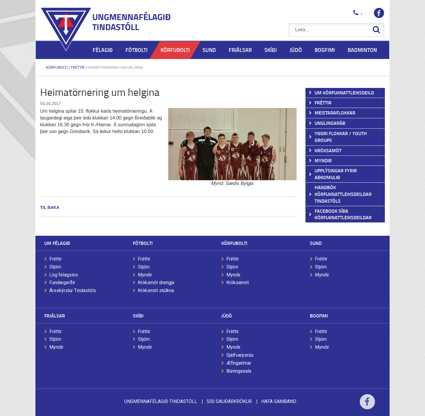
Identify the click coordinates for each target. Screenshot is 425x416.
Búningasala (238, 371)
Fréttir (78, 67)
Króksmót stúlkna (156, 290)
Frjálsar (54, 315)
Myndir (145, 275)
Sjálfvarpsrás (240, 355)
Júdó (226, 315)
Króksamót (237, 282)
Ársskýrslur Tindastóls (72, 290)
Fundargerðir (62, 282)
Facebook (367, 405)
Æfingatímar (238, 363)
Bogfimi (319, 315)
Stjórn (55, 267)
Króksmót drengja (156, 282)
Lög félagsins (63, 275)
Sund (316, 243)
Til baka (49, 207)
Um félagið (57, 243)
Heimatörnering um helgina (115, 67)
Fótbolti (143, 243)
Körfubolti (57, 67)
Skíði (138, 315)
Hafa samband (278, 401)
